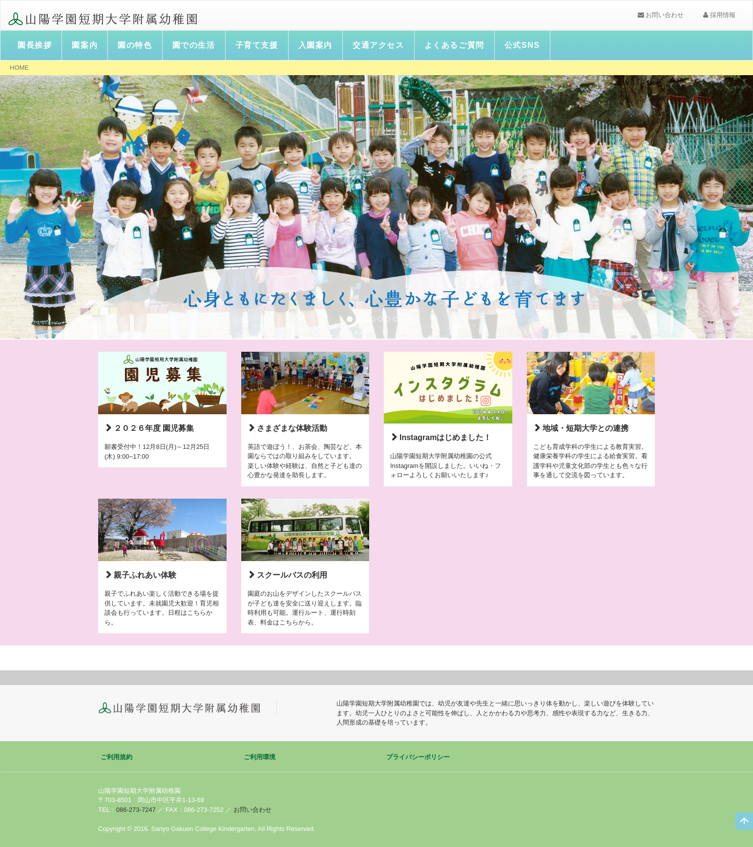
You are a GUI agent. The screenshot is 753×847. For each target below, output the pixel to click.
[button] (56, 207)
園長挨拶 (35, 45)
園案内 (85, 45)
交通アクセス (378, 45)
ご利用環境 (259, 757)
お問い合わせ (661, 15)
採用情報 (719, 15)
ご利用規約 (116, 757)
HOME (19, 67)
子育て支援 (256, 45)
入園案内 (315, 45)
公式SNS (522, 45)
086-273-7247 (136, 809)
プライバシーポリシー (418, 757)
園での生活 (193, 45)
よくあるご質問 (454, 45)
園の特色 (135, 45)
